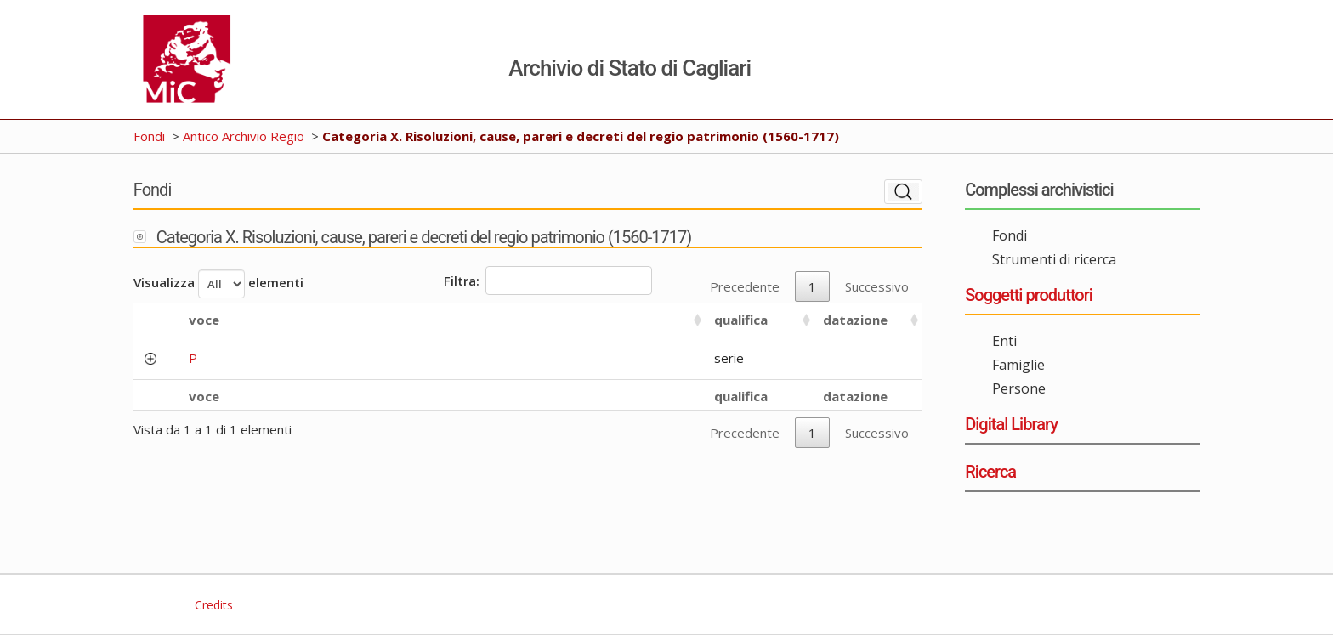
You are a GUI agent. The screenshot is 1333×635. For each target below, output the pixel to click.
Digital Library (1011, 424)
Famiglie (1018, 364)
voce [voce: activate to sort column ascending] (204, 319)
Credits (212, 605)
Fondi (149, 136)
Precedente (745, 286)
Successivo (877, 286)
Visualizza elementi (218, 283)
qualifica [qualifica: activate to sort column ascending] (741, 319)
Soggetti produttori (1028, 295)
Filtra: (548, 280)
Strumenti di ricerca (1054, 259)
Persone (1019, 388)
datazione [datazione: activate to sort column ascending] (855, 319)
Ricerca (990, 472)
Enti (1004, 341)
